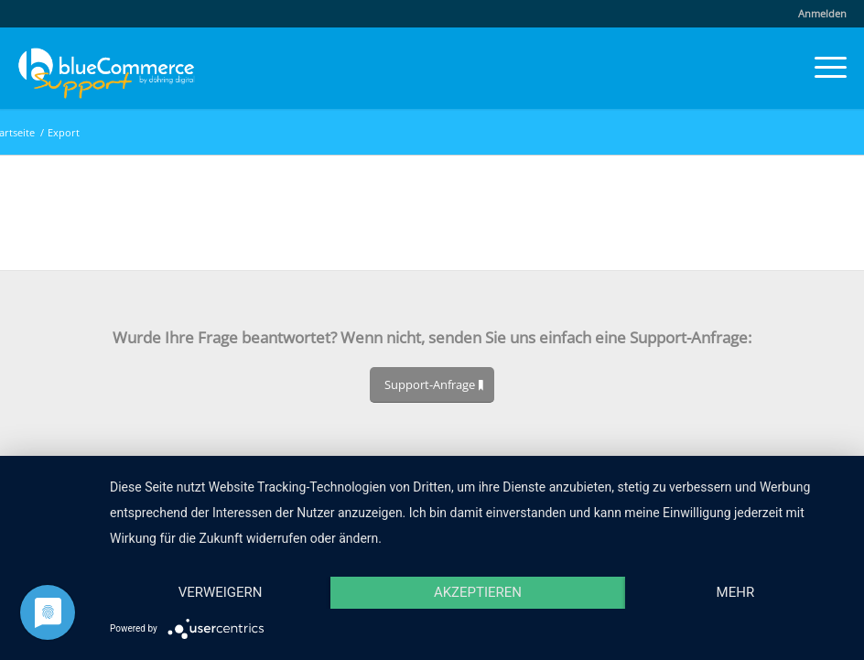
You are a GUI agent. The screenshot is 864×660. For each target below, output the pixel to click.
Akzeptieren (478, 592)
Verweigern (220, 592)
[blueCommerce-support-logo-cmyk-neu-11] (106, 68)
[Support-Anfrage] (432, 385)
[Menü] (821, 68)
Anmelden (822, 13)
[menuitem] (818, 13)
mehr (736, 592)
